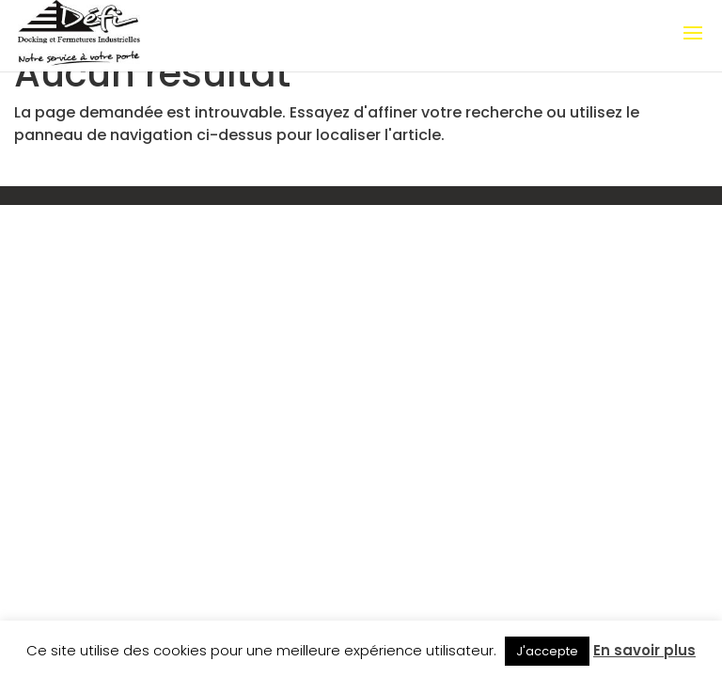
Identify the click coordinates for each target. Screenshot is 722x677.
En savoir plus (644, 650)
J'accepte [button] (547, 651)
